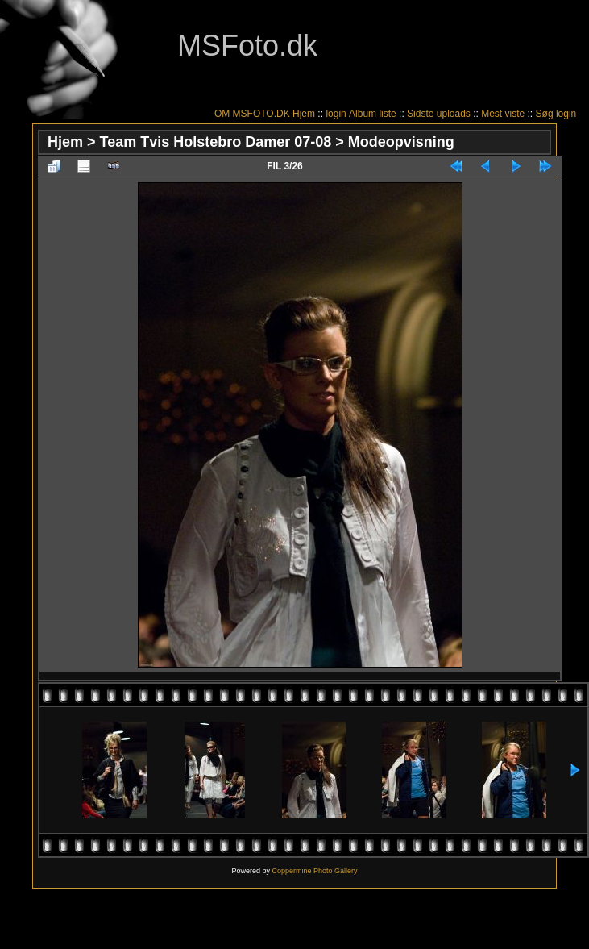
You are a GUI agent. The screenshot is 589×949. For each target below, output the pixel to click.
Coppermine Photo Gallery (314, 871)
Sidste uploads (439, 113)
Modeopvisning (401, 142)
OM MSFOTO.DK (252, 113)
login (336, 113)
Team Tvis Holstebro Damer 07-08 (216, 142)
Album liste (372, 113)
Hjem (303, 113)
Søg (545, 113)
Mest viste (503, 113)
